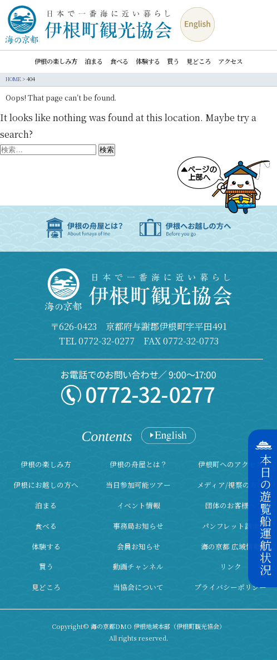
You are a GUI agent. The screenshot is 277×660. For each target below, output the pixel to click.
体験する (148, 61)
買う (173, 61)
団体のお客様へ (230, 505)
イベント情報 (138, 505)
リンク (230, 566)
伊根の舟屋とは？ (138, 464)
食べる (119, 61)
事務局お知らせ (138, 526)
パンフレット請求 (230, 526)
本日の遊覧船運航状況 (265, 515)
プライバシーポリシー (230, 587)
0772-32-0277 (106, 340)
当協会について (138, 587)
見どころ (198, 61)
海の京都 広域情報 (230, 546)
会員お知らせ (138, 546)
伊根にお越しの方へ (45, 484)
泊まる (94, 61)
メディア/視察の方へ (230, 484)
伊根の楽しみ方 (55, 61)
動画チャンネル (138, 566)
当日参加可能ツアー (138, 484)
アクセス (230, 61)
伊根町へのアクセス (230, 464)
